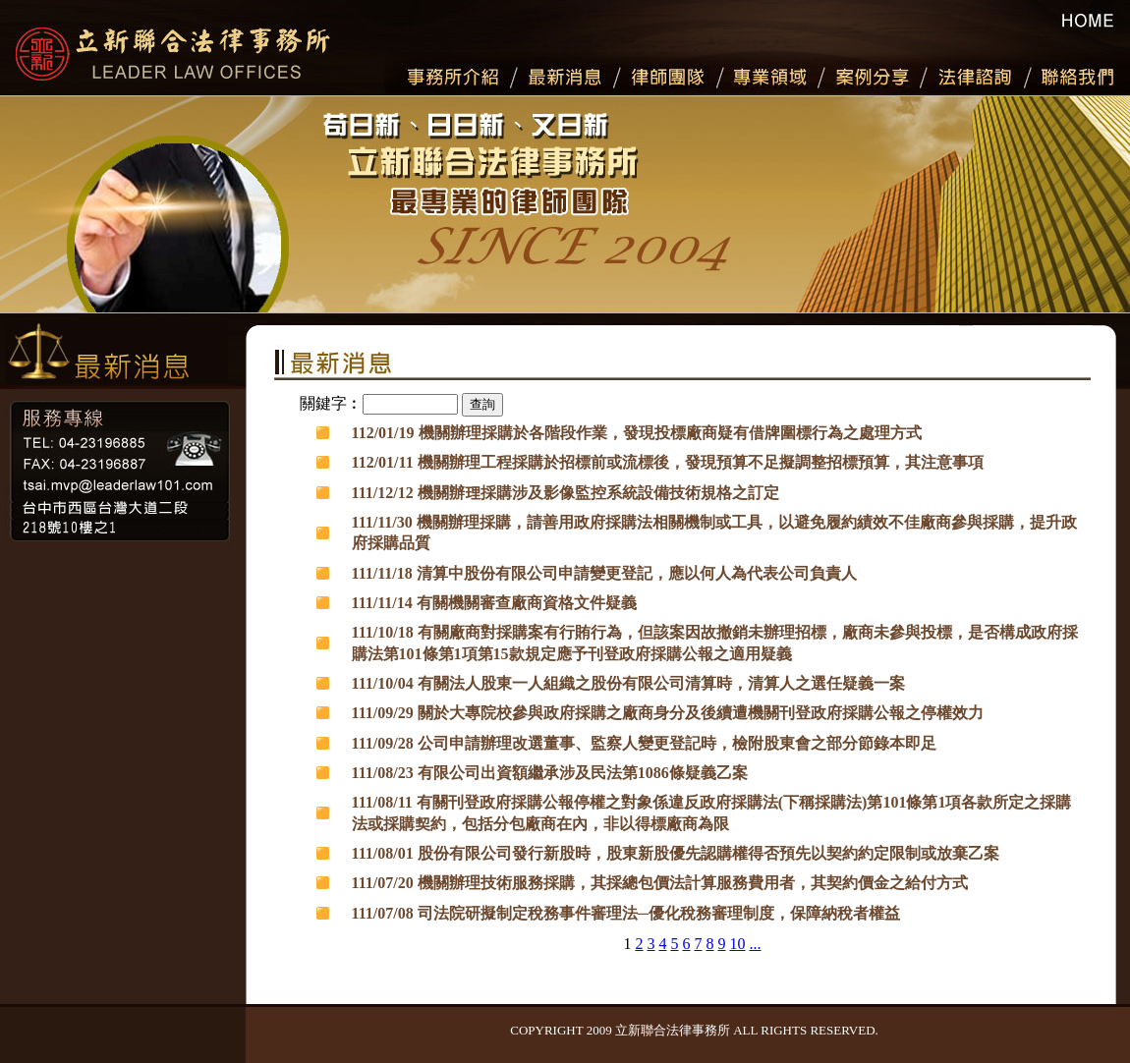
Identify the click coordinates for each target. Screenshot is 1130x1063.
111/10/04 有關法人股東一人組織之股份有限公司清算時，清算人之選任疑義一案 (628, 683)
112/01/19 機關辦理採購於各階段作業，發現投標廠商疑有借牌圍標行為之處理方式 (637, 432)
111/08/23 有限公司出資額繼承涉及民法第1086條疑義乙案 (550, 772)
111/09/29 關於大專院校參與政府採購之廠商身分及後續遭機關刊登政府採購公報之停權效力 (668, 712)
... (755, 943)
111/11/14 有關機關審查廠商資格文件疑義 (494, 602)
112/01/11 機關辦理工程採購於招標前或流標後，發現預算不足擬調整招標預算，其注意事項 (668, 462)
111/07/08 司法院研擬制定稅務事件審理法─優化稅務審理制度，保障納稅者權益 (626, 913)
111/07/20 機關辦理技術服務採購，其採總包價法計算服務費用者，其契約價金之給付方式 (660, 882)
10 (737, 943)
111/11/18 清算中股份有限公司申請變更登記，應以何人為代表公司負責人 (604, 573)
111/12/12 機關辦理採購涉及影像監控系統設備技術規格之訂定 (565, 492)
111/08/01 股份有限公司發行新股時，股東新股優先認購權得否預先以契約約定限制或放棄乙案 (675, 853)
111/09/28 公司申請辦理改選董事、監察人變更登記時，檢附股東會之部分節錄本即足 (644, 743)
